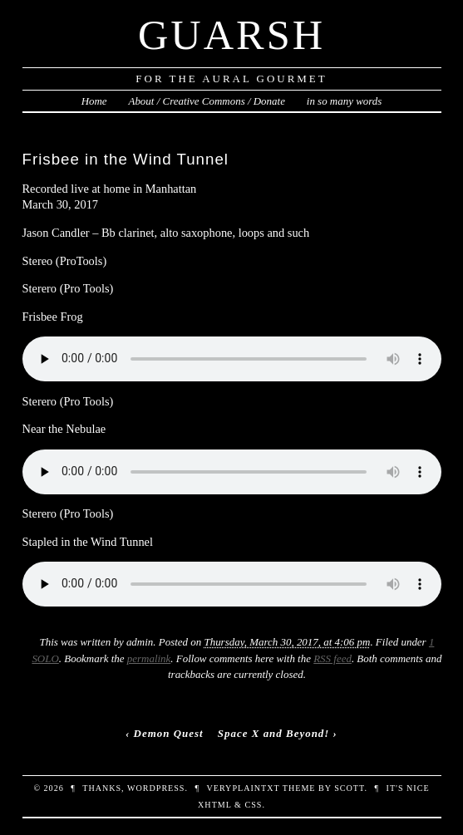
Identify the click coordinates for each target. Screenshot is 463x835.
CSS (253, 804)
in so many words (344, 101)
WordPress (156, 788)
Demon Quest (169, 733)
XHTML (214, 804)
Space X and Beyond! (274, 733)
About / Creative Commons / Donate (206, 101)
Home (94, 101)
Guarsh (231, 35)
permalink (149, 658)
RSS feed (332, 658)
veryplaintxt (243, 788)
